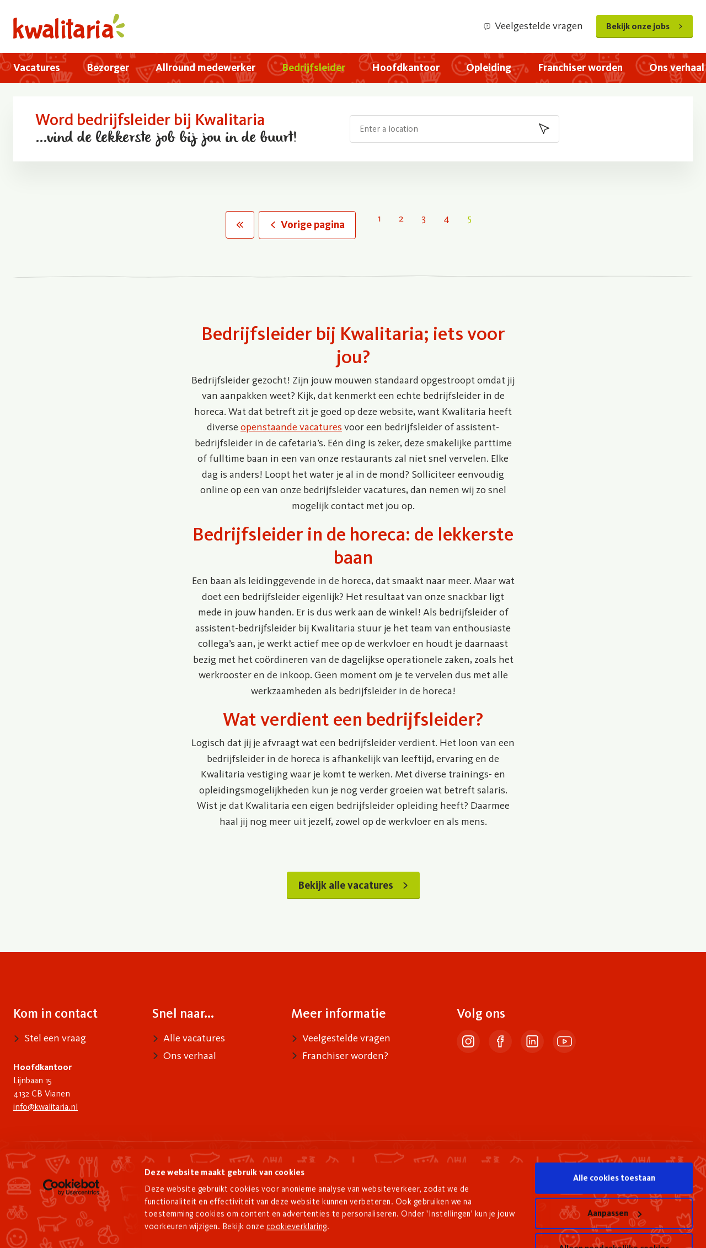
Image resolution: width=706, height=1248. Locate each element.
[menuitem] (36, 68)
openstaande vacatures (291, 426)
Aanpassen (614, 1177)
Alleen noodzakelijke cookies (614, 1213)
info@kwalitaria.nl (45, 1106)
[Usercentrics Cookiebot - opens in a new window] (71, 1151)
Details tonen (171, 1220)
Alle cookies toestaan (614, 1142)
